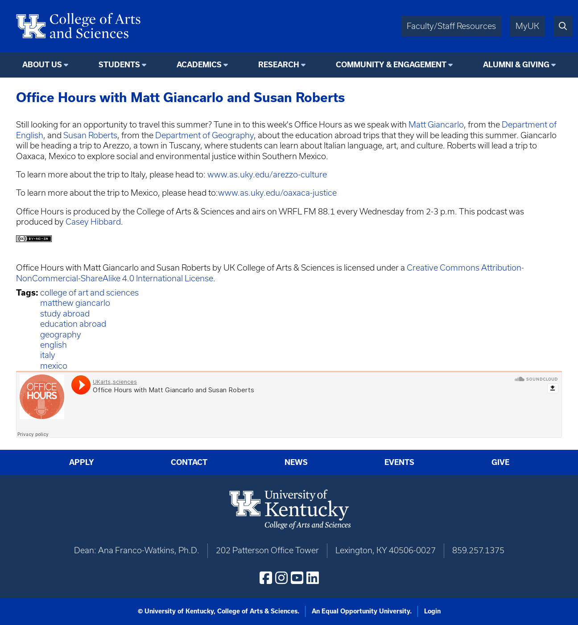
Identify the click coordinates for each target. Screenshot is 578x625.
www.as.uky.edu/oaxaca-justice (277, 192)
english (53, 345)
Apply (81, 462)
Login (432, 611)
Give (500, 462)
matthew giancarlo (75, 303)
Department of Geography (204, 135)
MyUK (527, 26)
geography (60, 334)
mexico (53, 365)
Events (399, 462)
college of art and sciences (89, 292)
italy (47, 355)
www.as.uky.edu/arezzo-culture (267, 174)
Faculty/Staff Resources (451, 26)
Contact (189, 462)
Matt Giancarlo (436, 124)
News (296, 462)
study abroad (65, 313)
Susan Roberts (89, 135)
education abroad (73, 324)
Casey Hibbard (93, 221)
